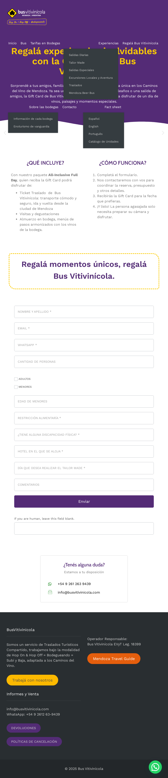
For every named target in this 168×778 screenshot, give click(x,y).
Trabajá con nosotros (32, 680)
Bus (23, 43)
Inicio (12, 43)
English (93, 126)
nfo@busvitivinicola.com (28, 709)
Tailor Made (77, 62)
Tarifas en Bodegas (45, 43)
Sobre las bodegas (43, 107)
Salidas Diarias (78, 55)
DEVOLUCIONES (23, 728)
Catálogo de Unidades (104, 141)
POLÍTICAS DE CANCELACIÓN (34, 742)
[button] (155, 767)
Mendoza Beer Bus (81, 93)
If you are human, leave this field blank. (44, 518)
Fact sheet (113, 107)
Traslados (75, 85)
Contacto (69, 107)
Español (94, 118)
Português (96, 134)
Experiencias (108, 43)
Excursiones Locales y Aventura (91, 77)
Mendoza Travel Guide (114, 658)
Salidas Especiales (81, 70)
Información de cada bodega (33, 118)
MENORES (23, 387)
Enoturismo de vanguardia (31, 126)
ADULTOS (22, 379)
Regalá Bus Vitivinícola (140, 43)
